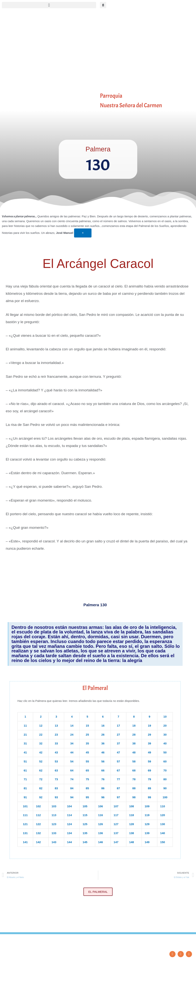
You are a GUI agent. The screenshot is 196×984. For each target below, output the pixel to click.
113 (53, 815)
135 (84, 833)
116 (100, 815)
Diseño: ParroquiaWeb (182, 979)
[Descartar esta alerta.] (83, 232)
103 (53, 806)
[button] (49, 5)
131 (25, 833)
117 (116, 815)
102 (38, 806)
